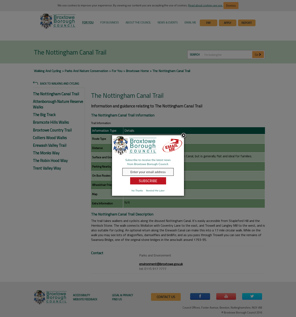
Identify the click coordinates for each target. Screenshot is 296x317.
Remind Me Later (155, 190)
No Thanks (137, 190)
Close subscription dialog (183, 136)
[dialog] (148, 165)
